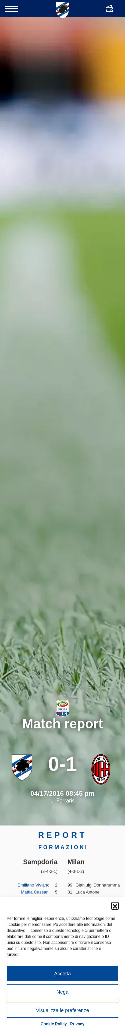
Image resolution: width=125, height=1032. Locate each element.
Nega (63, 992)
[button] (115, 905)
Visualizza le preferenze (62, 1010)
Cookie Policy (54, 1024)
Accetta (62, 973)
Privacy (77, 1024)
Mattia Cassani (35, 892)
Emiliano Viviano (34, 885)
